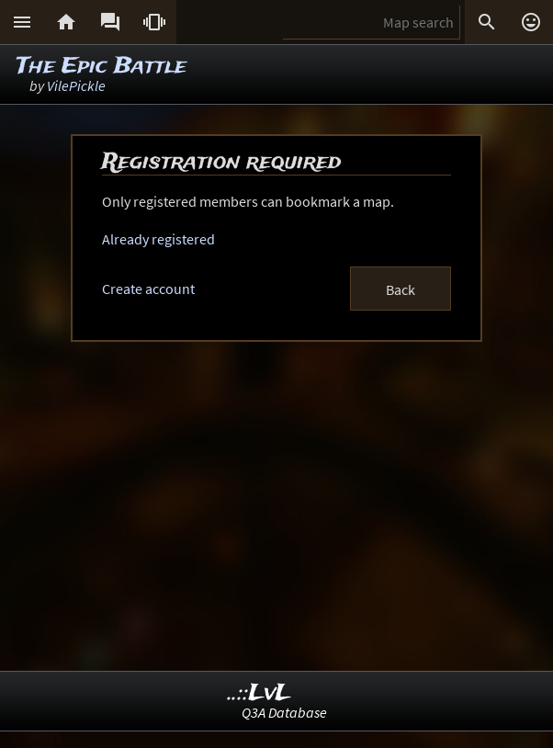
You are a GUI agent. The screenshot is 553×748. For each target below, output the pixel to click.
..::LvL (259, 693)
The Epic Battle (101, 67)
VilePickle (76, 85)
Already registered (158, 239)
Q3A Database (284, 712)
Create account (148, 288)
